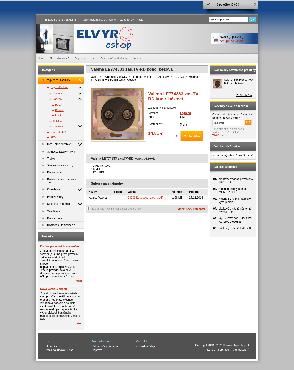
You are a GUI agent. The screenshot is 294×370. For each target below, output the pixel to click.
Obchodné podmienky (114, 58)
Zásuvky (163, 76)
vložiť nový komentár (191, 209)
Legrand (185, 113)
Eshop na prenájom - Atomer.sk (228, 349)
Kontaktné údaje (146, 346)
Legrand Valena (143, 76)
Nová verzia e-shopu (53, 289)
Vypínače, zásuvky (115, 76)
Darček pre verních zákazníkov (60, 246)
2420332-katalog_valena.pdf (145, 197)
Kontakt (137, 58)
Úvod (41, 58)
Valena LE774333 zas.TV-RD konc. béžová (238, 81)
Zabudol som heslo (131, 19)
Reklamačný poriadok (105, 346)
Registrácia (99, 19)
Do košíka (192, 136)
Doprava (97, 350)
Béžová (179, 76)
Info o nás (51, 346)
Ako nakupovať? (59, 58)
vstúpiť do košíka (231, 41)
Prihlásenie (60, 19)
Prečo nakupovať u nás (59, 350)
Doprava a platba (84, 58)
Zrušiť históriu (244, 95)
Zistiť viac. (218, 135)
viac (79, 281)
